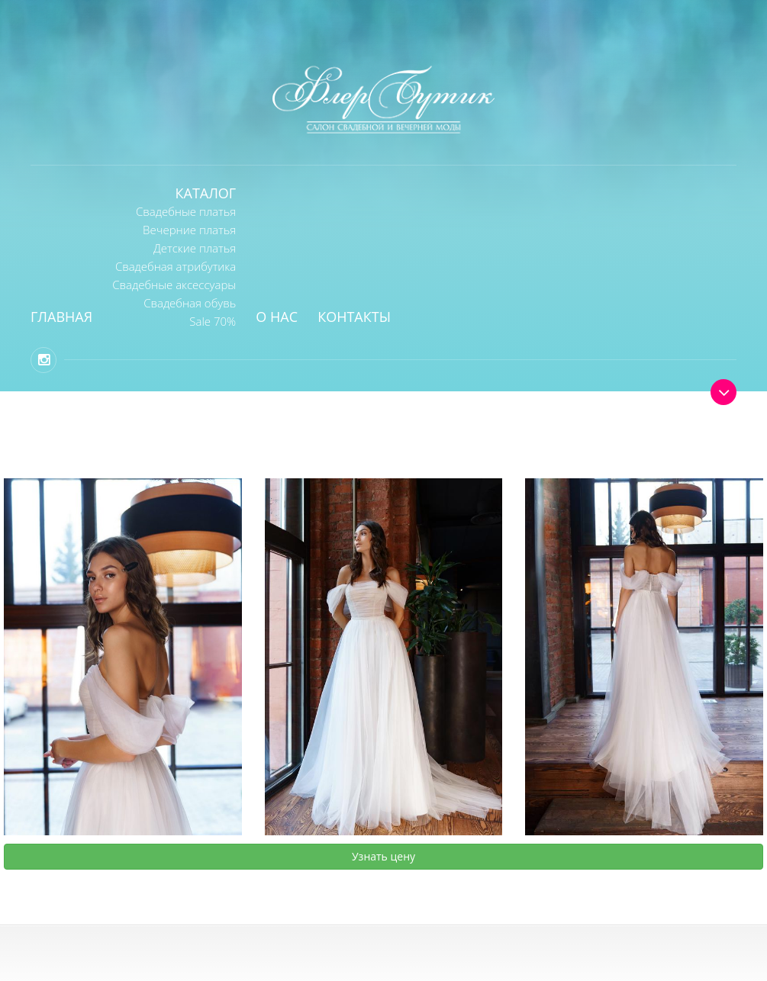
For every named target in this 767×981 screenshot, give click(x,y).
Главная (61, 316)
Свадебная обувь (189, 302)
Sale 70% (212, 321)
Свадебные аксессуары (174, 284)
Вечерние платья (189, 229)
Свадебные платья (186, 211)
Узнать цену (383, 856)
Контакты (354, 316)
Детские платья (194, 248)
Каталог (206, 193)
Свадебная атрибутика (175, 266)
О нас (277, 316)
